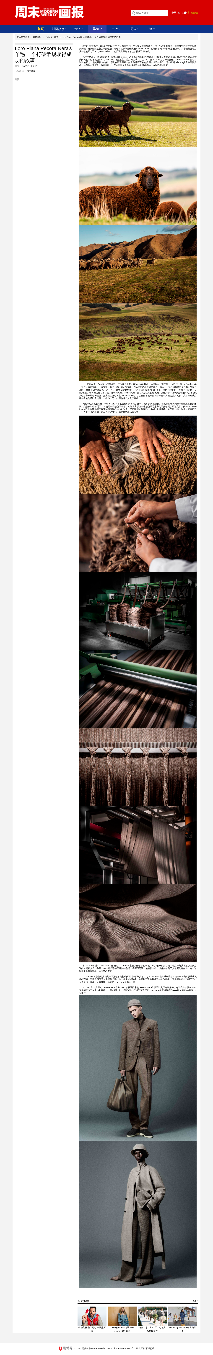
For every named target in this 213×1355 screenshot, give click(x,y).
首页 (41, 29)
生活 (116, 29)
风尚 (97, 29)
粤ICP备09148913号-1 (124, 1348)
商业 (78, 29)
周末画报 (37, 37)
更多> (195, 1300)
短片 (153, 29)
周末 (134, 29)
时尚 (56, 37)
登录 (173, 12)
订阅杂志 (193, 12)
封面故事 (59, 29)
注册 (184, 12)
